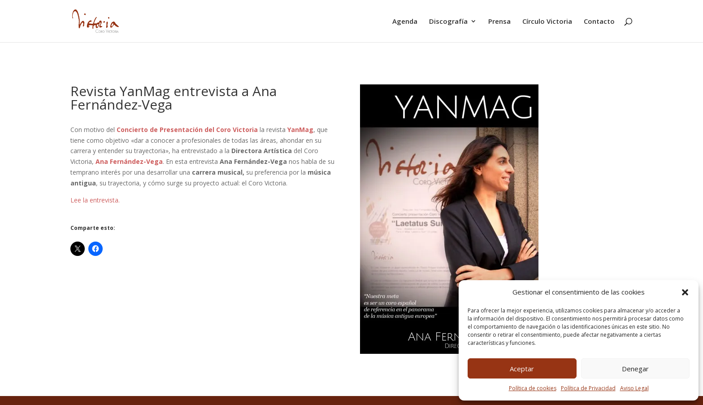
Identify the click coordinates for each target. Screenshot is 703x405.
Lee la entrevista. (95, 200)
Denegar (635, 368)
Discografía (448, 22)
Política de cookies (532, 388)
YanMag (300, 129)
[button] (685, 292)
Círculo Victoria (547, 22)
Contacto (599, 22)
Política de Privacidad (588, 388)
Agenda (404, 22)
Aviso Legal (634, 388)
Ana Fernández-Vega (129, 161)
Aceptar (522, 368)
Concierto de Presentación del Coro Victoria (187, 129)
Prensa (499, 22)
